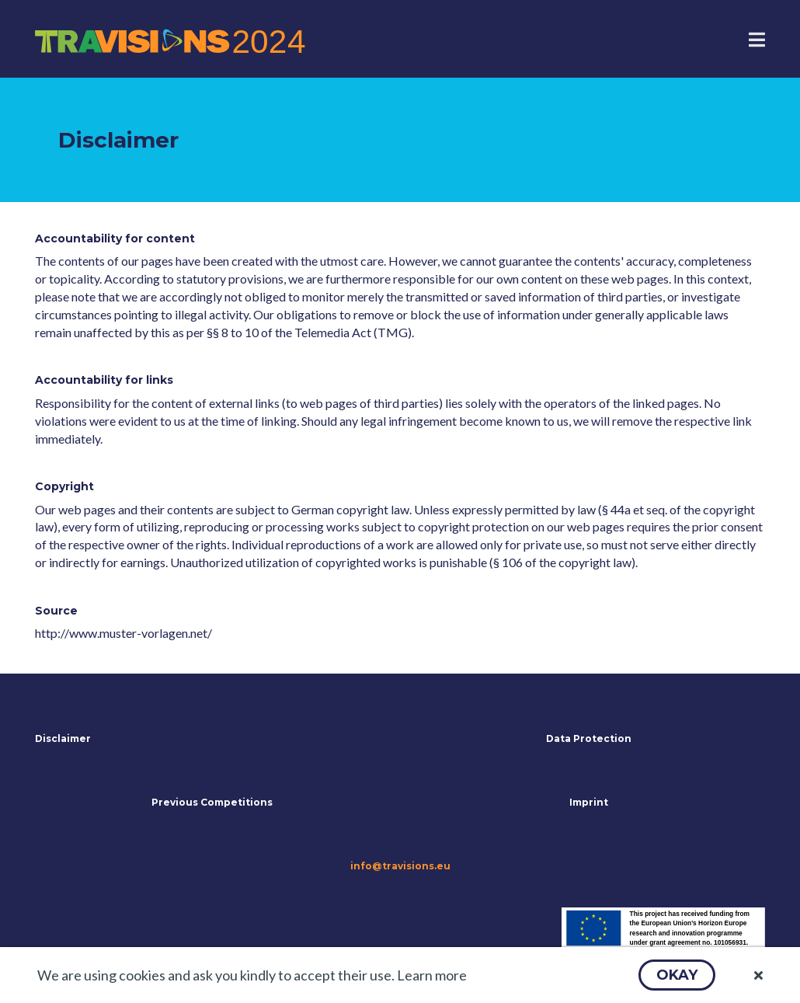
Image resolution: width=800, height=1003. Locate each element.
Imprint (588, 802)
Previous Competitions (212, 802)
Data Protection (588, 738)
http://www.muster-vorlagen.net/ (123, 632)
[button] (676, 975)
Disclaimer (63, 738)
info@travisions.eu (400, 866)
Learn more (432, 975)
